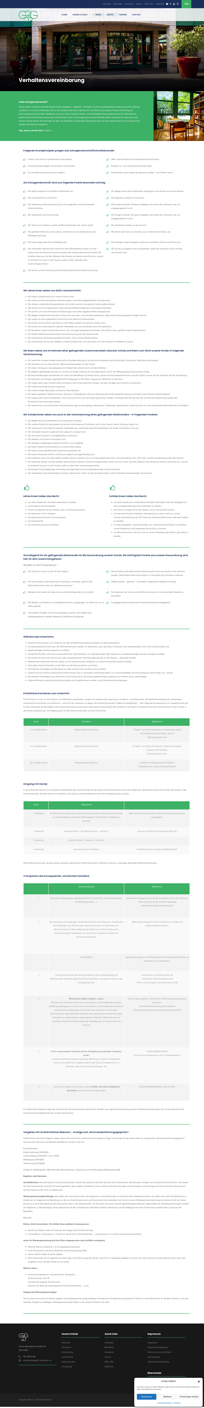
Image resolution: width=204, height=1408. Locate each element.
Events (110, 14)
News (98, 14)
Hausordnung (154, 1358)
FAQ (186, 4)
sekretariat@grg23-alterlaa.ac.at (37, 1361)
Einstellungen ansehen (189, 1396)
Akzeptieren (146, 1396)
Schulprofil (66, 1348)
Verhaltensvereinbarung (158, 1363)
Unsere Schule (79, 14)
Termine (123, 14)
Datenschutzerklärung (165, 1403)
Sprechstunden (68, 1363)
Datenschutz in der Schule (159, 1353)
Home (64, 14)
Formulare (107, 4)
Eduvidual (129, 4)
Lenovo (139, 4)
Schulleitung (67, 1353)
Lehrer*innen (67, 1358)
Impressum (177, 1403)
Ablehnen (167, 1396)
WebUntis (160, 4)
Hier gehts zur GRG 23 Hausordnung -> (40, 566)
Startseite (66, 1344)
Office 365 (149, 4)
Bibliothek (118, 4)
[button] (198, 1381)
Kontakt (136, 14)
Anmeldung (67, 1368)
